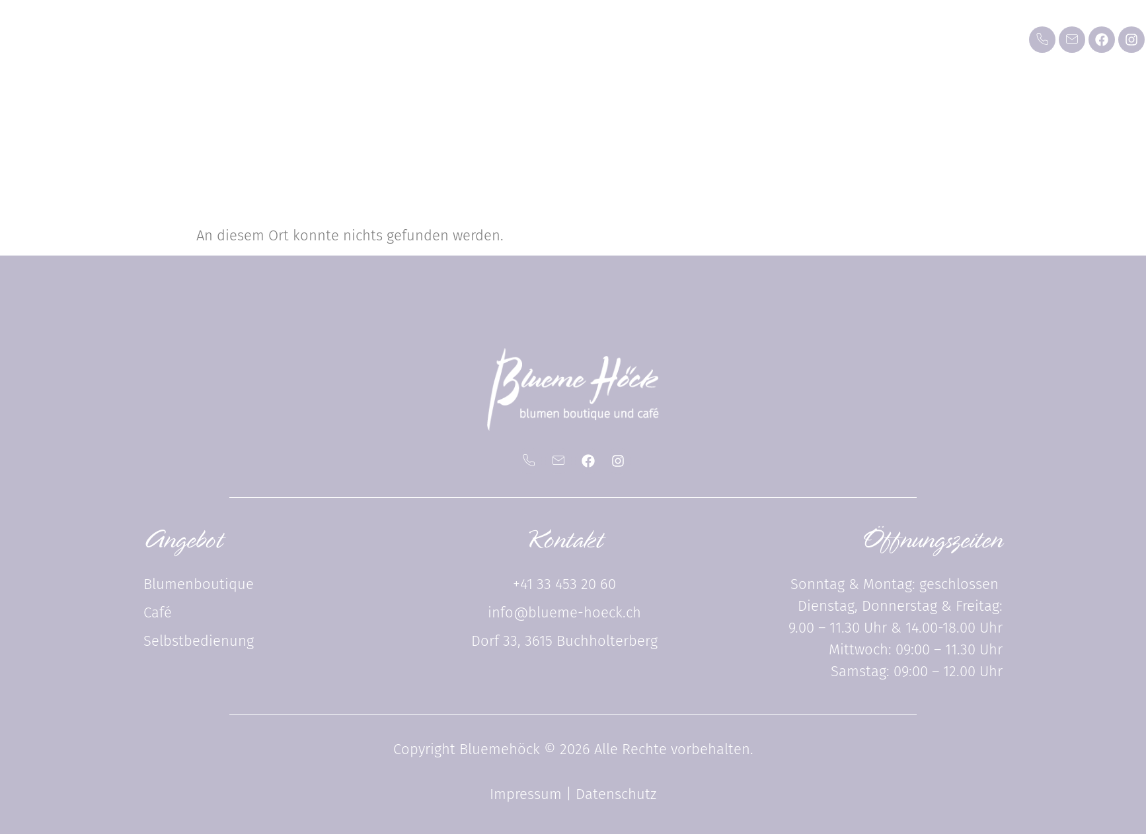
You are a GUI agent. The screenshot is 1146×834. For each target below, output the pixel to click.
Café (574, 49)
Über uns (807, 49)
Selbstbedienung (682, 49)
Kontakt (905, 49)
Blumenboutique (465, 49)
